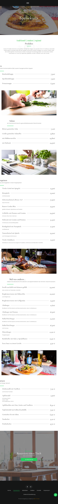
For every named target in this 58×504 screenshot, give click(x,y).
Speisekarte (16, 490)
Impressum (47, 490)
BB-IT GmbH (36, 498)
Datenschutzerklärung (29, 494)
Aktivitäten (25, 490)
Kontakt (39, 490)
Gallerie (32, 490)
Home (9, 490)
